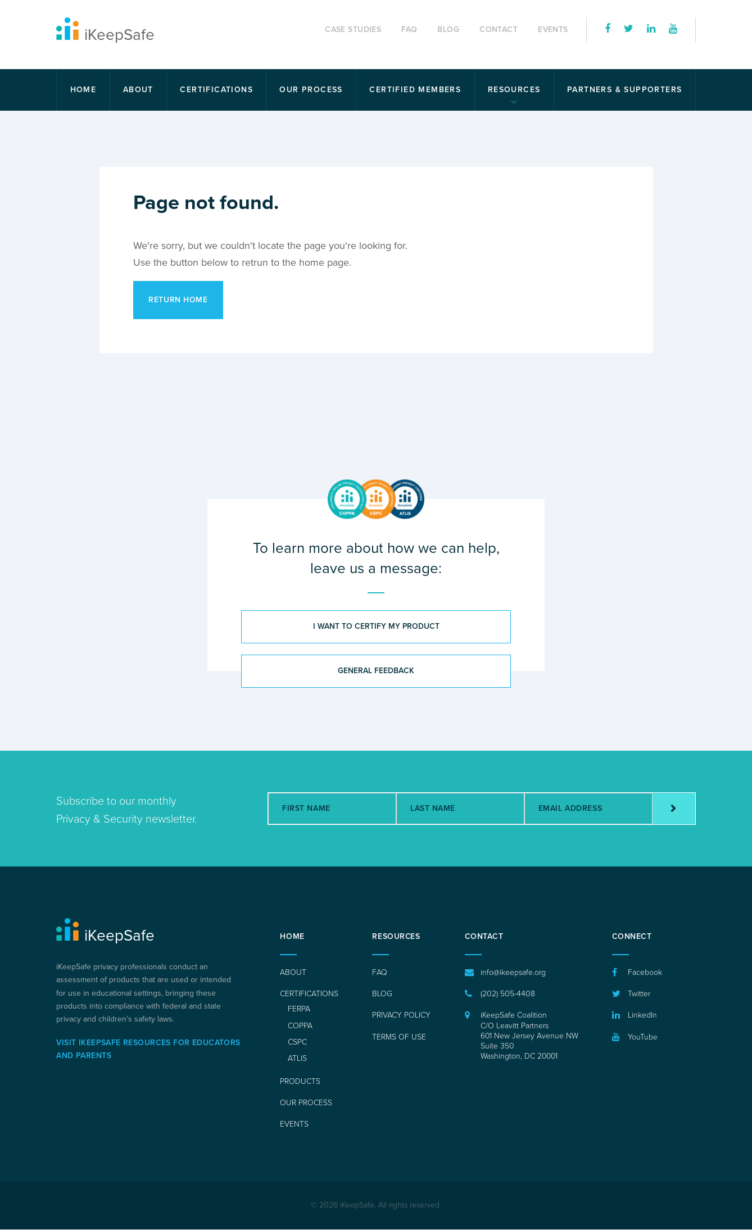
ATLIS (297, 1059)
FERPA (299, 1009)
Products (300, 1081)
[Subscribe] (674, 809)
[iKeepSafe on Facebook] (607, 29)
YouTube (643, 1037)
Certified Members (415, 89)
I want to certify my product (376, 627)
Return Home (178, 300)
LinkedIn (642, 1015)
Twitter (639, 994)
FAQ (409, 29)
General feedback (376, 671)
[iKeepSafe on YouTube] (673, 29)
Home (83, 89)
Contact (498, 29)
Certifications (216, 89)
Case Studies (353, 29)
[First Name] (332, 809)
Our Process (310, 89)
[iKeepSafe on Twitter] (628, 29)
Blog (448, 29)
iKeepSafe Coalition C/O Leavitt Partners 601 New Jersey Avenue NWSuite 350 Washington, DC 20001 (529, 1036)
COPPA (300, 1026)
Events (553, 29)
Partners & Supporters (624, 89)
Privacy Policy (401, 1015)
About (138, 89)
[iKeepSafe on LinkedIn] (651, 29)
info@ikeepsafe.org (512, 973)
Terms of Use (399, 1037)
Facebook (645, 973)
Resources (514, 89)
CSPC (297, 1042)
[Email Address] (588, 809)
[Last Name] (460, 809)
